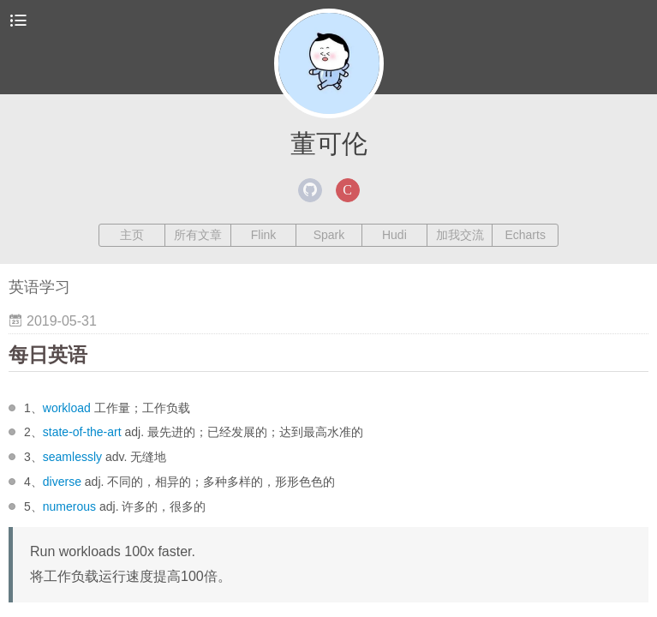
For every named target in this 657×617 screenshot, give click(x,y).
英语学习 (39, 287)
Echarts (525, 235)
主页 (132, 235)
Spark (329, 235)
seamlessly (72, 457)
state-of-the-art (82, 432)
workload (67, 408)
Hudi (394, 235)
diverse (62, 481)
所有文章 (198, 235)
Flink (264, 235)
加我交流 (460, 235)
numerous (69, 506)
